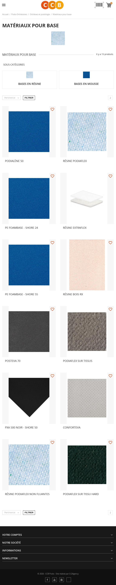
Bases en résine (29, 84)
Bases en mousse (86, 84)
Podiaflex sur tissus (77, 361)
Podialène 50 (14, 161)
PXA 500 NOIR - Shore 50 (21, 427)
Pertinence (12, 98)
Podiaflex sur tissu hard (81, 494)
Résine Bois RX (73, 294)
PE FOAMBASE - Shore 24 (21, 227)
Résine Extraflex (74, 227)
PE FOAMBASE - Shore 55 (21, 294)
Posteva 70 (12, 361)
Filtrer (29, 98)
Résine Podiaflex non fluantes (27, 494)
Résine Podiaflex (75, 161)
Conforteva (71, 427)
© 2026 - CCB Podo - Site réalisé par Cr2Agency (58, 573)
